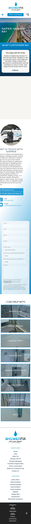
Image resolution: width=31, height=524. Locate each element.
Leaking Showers (13, 518)
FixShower (12, 516)
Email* (15, 282)
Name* (15, 276)
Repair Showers (12, 520)
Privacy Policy (12, 511)
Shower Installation (12, 514)
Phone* (15, 288)
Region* (15, 294)
